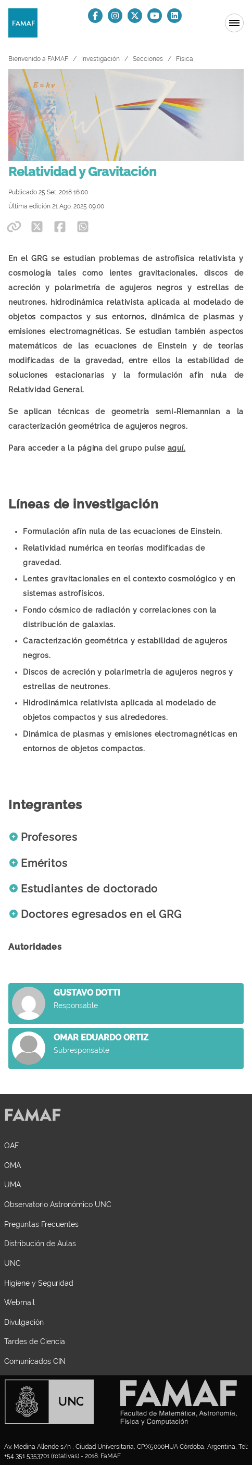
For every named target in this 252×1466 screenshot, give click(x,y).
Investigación (100, 59)
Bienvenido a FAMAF (38, 59)
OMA (12, 1165)
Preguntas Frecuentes (41, 1224)
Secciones (148, 59)
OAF (11, 1145)
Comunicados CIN (35, 1361)
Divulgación (24, 1322)
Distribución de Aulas (40, 1243)
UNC (12, 1263)
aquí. (177, 448)
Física (184, 59)
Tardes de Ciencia (34, 1341)
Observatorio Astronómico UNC (57, 1204)
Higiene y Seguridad (38, 1282)
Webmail (19, 1302)
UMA (12, 1184)
